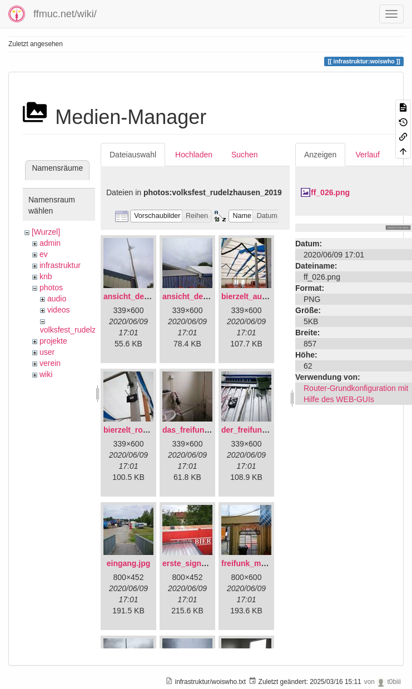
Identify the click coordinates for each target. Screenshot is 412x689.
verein (50, 363)
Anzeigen (320, 154)
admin (50, 243)
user (46, 352)
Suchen (244, 154)
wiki (45, 374)
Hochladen (193, 154)
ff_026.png (330, 192)
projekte (53, 340)
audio (56, 298)
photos (51, 287)
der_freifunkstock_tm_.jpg (270, 429)
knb (45, 276)
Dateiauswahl (133, 154)
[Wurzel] (46, 231)
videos (58, 309)
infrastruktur (60, 265)
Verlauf (367, 154)
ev (43, 254)
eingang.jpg (129, 563)
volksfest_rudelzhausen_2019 (91, 329)
